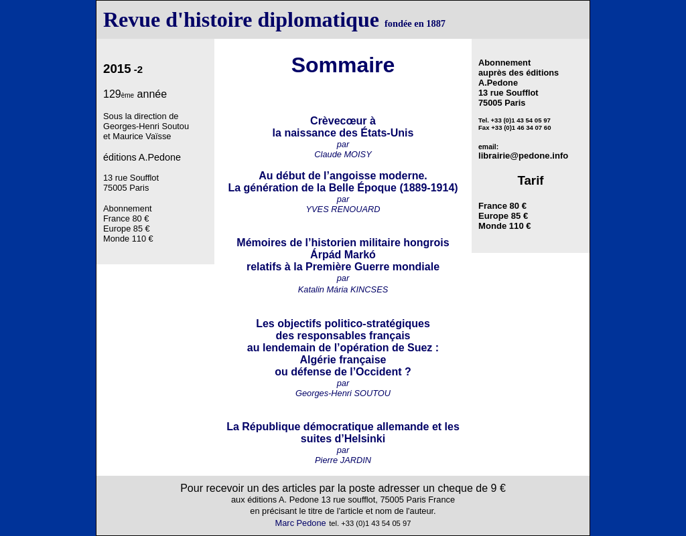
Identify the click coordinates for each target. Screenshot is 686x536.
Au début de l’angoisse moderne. (343, 175)
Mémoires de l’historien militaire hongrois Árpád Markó (342, 248)
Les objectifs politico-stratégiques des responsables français (343, 329)
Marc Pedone (300, 523)
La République (263, 426)
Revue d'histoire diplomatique (241, 19)
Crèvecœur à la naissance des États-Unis (343, 127)
